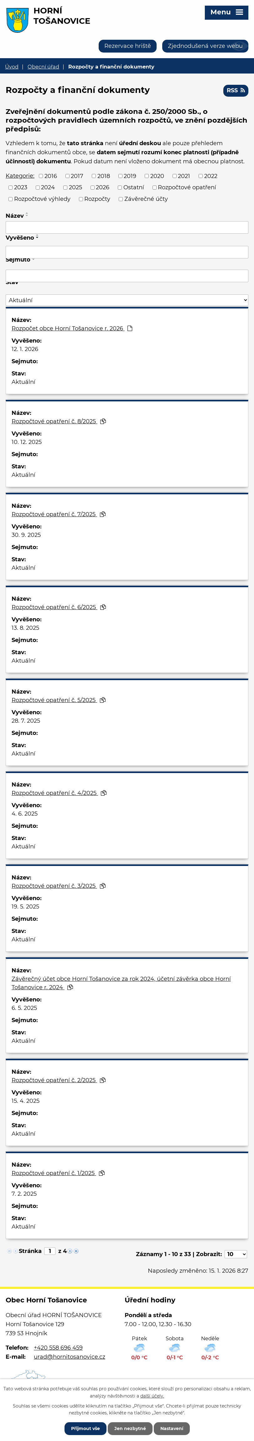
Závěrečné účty (146, 199)
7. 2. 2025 (24, 1193)
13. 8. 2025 (25, 627)
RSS (236, 90)
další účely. (152, 1395)
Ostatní (133, 187)
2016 (50, 175)
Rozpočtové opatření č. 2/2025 (59, 1080)
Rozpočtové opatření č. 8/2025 (59, 421)
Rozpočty (97, 199)
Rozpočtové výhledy (42, 199)
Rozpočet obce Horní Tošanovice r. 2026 (72, 328)
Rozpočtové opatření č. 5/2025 (59, 700)
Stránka (30, 1251)
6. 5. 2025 (24, 1008)
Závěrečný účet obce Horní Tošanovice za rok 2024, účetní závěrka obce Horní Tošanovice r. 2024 (121, 983)
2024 (48, 187)
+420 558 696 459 (58, 1347)
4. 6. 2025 (25, 813)
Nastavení (171, 1428)
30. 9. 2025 (26, 535)
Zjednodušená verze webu (205, 46)
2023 (20, 187)
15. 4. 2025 (25, 1100)
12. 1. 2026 (25, 349)
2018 (103, 175)
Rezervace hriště (127, 46)
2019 (130, 175)
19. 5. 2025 (25, 906)
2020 (157, 175)
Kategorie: (20, 175)
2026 (102, 187)
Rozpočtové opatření (187, 187)
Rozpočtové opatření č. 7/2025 (59, 514)
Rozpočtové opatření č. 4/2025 (59, 793)
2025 (75, 187)
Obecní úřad (43, 67)
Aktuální (23, 382)
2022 (210, 175)
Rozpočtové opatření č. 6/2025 (59, 607)
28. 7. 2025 (26, 720)
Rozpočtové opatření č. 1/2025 (58, 1173)
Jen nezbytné (130, 1428)
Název (15, 215)
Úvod (11, 67)
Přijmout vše (85, 1428)
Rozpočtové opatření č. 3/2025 (59, 886)
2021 (184, 175)
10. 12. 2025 (27, 442)
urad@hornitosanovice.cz (69, 1356)
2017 (77, 175)
